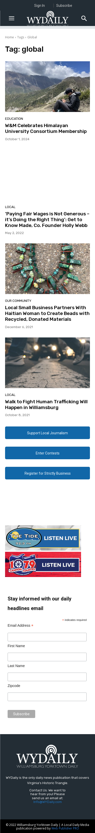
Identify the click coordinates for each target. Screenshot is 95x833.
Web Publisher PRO (65, 828)
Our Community (18, 300)
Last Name (16, 666)
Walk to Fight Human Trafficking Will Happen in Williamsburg (46, 404)
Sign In (39, 6)
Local (10, 207)
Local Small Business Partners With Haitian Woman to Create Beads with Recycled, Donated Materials (47, 313)
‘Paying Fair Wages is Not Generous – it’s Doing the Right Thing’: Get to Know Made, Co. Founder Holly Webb (47, 219)
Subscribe (64, 6)
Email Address (20, 625)
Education (14, 118)
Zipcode (14, 686)
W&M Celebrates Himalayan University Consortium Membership (46, 128)
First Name (16, 646)
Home (9, 37)
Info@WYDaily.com (47, 802)
